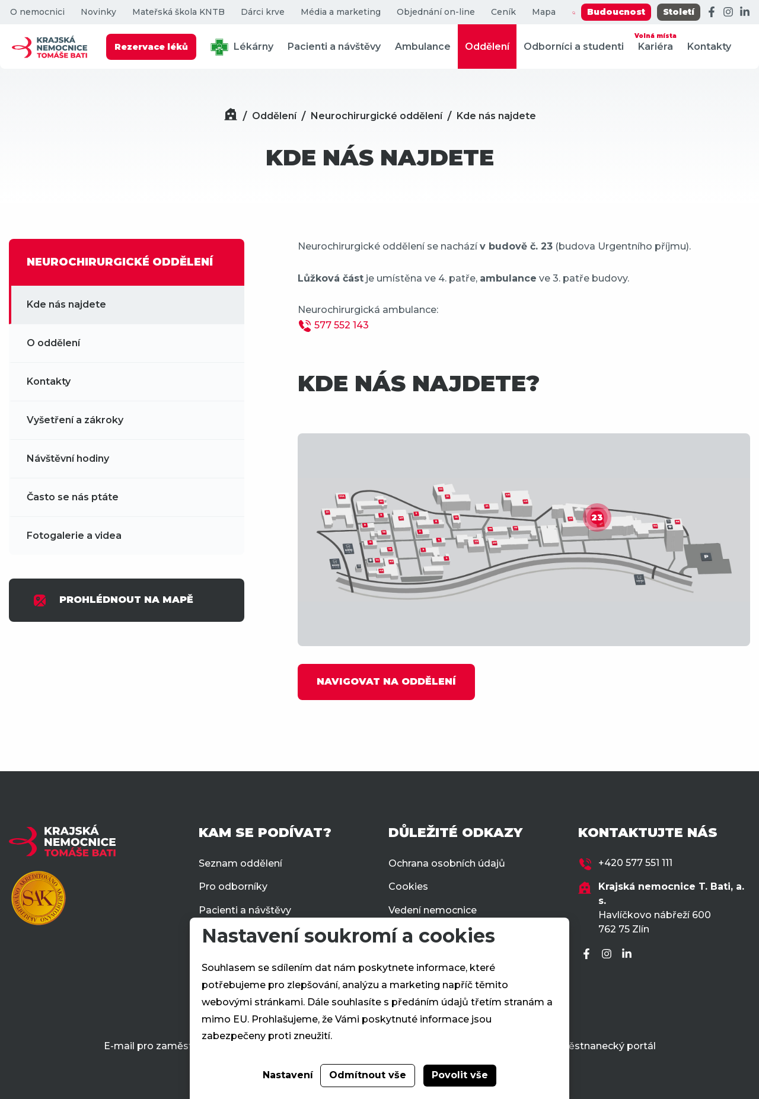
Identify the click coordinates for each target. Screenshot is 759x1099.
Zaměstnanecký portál (601, 1046)
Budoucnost (616, 12)
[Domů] (231, 116)
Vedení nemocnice (432, 910)
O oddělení (53, 343)
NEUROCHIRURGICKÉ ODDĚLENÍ (120, 262)
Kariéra (655, 41)
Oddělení (487, 46)
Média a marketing (341, 12)
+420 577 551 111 (635, 862)
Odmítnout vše (367, 1075)
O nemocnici (37, 12)
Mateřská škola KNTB (178, 12)
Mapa (544, 12)
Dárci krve (263, 12)
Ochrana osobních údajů (446, 863)
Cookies (408, 886)
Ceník (503, 12)
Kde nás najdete (496, 116)
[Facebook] (711, 12)
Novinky (98, 12)
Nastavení (288, 1075)
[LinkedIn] (744, 12)
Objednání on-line (436, 12)
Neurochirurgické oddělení (376, 116)
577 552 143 (341, 325)
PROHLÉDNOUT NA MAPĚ (113, 600)
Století (678, 12)
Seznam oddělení (240, 863)
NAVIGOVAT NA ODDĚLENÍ (386, 681)
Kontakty (709, 46)
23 (597, 517)
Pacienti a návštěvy (334, 46)
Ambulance (423, 46)
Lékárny (242, 47)
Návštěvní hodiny (68, 458)
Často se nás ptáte (73, 497)
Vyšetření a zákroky (75, 420)
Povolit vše (460, 1075)
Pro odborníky (233, 886)
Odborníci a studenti (574, 46)
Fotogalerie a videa (74, 535)
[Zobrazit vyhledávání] (573, 12)
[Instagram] (728, 12)
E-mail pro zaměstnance (163, 1046)
